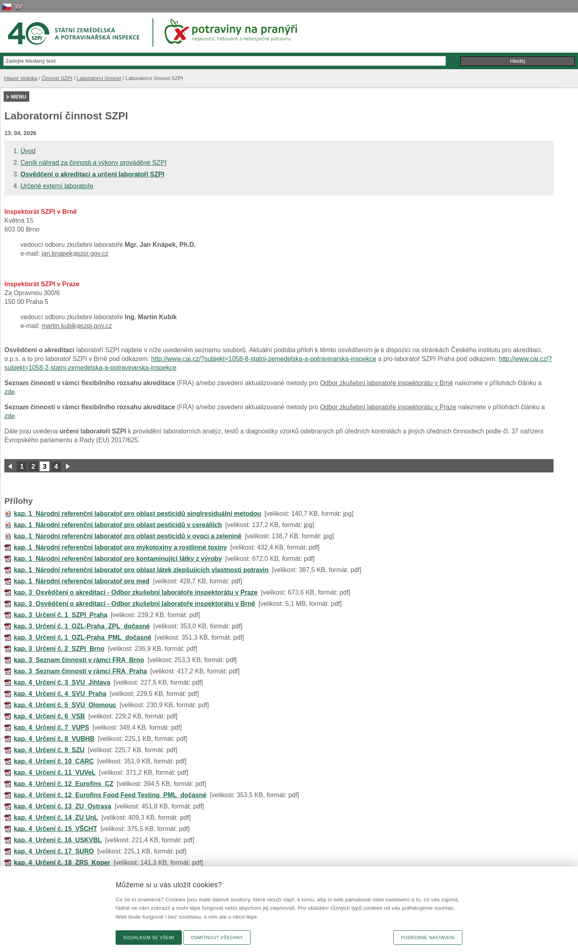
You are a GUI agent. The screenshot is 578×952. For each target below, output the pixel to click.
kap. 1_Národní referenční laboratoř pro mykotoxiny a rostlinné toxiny (120, 547)
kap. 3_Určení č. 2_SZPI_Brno (59, 648)
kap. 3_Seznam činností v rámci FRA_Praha (80, 671)
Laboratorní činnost (99, 78)
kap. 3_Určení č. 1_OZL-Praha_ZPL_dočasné (82, 626)
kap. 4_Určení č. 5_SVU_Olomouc (65, 705)
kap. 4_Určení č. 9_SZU (49, 750)
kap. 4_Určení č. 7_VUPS (51, 727)
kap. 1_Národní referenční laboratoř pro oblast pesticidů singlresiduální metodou (137, 513)
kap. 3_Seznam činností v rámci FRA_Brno (79, 660)
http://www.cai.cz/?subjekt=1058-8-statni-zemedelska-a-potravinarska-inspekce (264, 358)
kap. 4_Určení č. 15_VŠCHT (55, 828)
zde (9, 391)
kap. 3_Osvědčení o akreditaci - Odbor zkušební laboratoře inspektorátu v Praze (135, 592)
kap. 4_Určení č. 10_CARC (54, 761)
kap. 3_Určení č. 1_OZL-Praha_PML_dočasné (82, 637)
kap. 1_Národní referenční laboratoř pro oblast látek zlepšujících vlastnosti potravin (141, 569)
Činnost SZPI (57, 78)
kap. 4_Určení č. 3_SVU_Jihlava (62, 682)
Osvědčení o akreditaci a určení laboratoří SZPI (92, 174)
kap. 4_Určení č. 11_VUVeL (55, 772)
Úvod (27, 151)
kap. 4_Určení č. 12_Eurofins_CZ (63, 783)
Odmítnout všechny (217, 937)
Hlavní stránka (20, 78)
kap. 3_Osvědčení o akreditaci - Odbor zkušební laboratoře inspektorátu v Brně (134, 603)
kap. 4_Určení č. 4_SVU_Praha (60, 693)
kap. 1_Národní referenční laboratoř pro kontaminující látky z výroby (118, 558)
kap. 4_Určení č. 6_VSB (49, 716)
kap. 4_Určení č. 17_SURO (54, 851)
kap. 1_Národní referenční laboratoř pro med (81, 581)
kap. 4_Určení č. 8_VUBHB (54, 738)
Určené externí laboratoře (56, 186)
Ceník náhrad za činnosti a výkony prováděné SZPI (93, 162)
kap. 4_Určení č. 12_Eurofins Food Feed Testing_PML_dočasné (110, 795)
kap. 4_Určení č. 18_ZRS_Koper (62, 862)
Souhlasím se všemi (148, 937)
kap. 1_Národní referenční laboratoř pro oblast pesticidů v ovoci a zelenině (127, 536)
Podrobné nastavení (428, 937)
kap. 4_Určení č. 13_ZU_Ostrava (62, 806)
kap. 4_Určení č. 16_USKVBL (58, 840)
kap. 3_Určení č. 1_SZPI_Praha (60, 614)
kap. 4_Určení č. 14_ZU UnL (56, 817)
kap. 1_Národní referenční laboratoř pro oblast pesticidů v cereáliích (118, 524)
